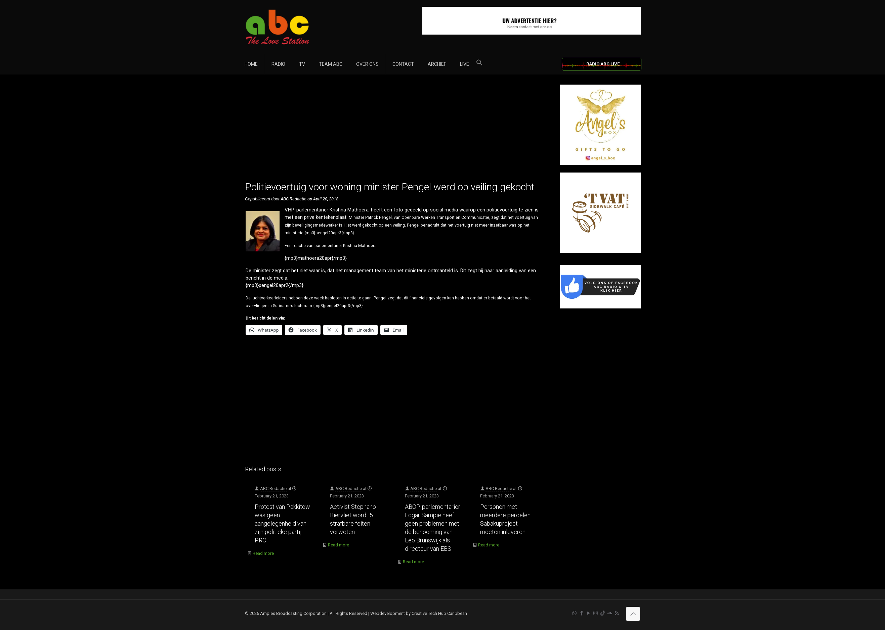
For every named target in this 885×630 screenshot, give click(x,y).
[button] (479, 64)
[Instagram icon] (595, 613)
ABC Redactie (273, 488)
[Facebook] (600, 306)
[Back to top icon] (633, 614)
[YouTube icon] (588, 613)
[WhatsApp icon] (574, 613)
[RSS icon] (616, 613)
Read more (263, 553)
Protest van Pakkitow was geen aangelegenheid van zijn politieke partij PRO (282, 523)
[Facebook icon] (581, 613)
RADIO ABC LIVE (603, 63)
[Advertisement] (395, 132)
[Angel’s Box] (600, 163)
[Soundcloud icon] (609, 613)
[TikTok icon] (602, 613)
